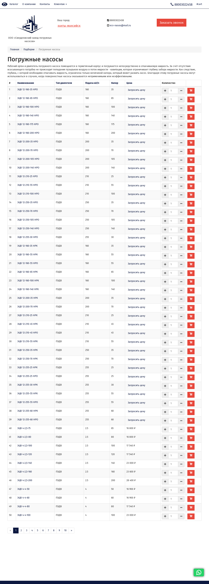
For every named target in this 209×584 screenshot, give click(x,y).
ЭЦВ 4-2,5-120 (24, 454)
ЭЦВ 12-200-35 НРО (27, 141)
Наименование (25, 83)
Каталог (14, 4)
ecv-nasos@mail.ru (120, 25)
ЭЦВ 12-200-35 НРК (27, 298)
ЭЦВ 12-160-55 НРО (27, 263)
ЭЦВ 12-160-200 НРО (28, 132)
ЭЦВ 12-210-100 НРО (28, 193)
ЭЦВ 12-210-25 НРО (27, 176)
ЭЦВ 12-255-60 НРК (27, 410)
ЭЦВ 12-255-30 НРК (27, 384)
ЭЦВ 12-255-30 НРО (27, 237)
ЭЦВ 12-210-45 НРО (27, 332)
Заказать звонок (171, 23)
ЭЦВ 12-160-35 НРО (27, 89)
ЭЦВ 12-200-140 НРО (28, 167)
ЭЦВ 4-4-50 (23, 489)
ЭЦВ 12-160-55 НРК (27, 254)
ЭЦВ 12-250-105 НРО (28, 219)
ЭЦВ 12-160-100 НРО (28, 106)
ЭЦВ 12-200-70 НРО (27, 150)
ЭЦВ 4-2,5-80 (24, 436)
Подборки (28, 49)
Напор (114, 83)
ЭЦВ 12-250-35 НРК (27, 350)
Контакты (45, 4)
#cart (199, 4)
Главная (14, 49)
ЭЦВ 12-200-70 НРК (27, 306)
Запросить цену (136, 90)
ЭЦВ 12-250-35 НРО (27, 202)
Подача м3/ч (92, 83)
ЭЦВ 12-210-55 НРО (27, 185)
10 (65, 530)
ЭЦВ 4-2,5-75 (23, 428)
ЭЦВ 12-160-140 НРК (28, 289)
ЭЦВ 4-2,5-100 (24, 445)
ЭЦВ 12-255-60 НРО (27, 419)
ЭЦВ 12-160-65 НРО (27, 98)
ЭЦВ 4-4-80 (23, 506)
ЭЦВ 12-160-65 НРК (27, 271)
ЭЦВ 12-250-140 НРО (28, 228)
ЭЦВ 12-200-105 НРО (28, 159)
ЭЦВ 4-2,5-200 (24, 480)
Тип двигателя (64, 83)
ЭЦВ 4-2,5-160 (24, 471)
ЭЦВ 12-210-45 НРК (27, 324)
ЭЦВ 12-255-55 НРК (27, 393)
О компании (29, 4)
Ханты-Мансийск (69, 26)
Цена (129, 83)
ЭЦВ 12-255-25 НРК (27, 367)
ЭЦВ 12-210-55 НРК (27, 341)
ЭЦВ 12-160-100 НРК (28, 280)
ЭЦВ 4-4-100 (23, 515)
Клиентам (60, 4)
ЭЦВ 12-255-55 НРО (27, 402)
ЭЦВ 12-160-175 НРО (28, 124)
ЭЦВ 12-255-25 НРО (27, 376)
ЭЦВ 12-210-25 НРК (27, 315)
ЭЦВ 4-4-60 (23, 497)
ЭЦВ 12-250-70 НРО (27, 211)
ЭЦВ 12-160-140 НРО (28, 115)
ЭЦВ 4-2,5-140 (24, 463)
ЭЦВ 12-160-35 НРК (27, 245)
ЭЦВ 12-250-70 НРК (27, 358)
